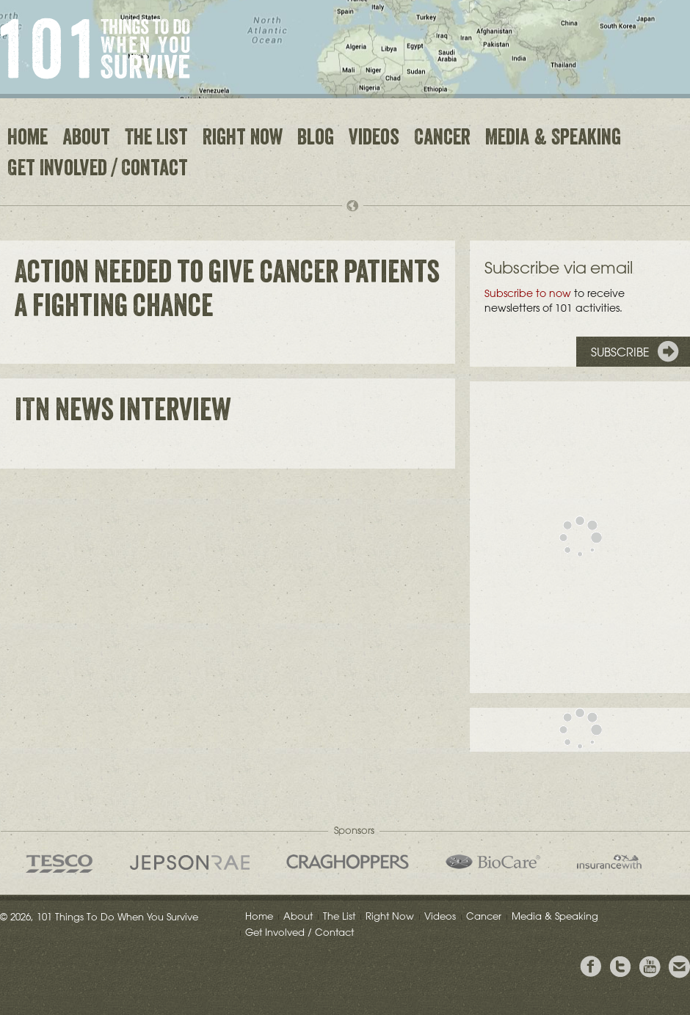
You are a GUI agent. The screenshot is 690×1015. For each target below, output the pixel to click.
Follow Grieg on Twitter (620, 967)
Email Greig (679, 967)
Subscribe (620, 352)
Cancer (442, 139)
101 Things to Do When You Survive (95, 48)
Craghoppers (347, 861)
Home (27, 139)
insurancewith (609, 861)
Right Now (243, 139)
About (86, 139)
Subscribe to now (527, 293)
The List (156, 139)
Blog (315, 139)
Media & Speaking (553, 139)
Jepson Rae (190, 862)
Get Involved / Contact (97, 170)
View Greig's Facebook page (591, 967)
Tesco (59, 863)
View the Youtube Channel (650, 967)
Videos (374, 139)
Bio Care (493, 861)
